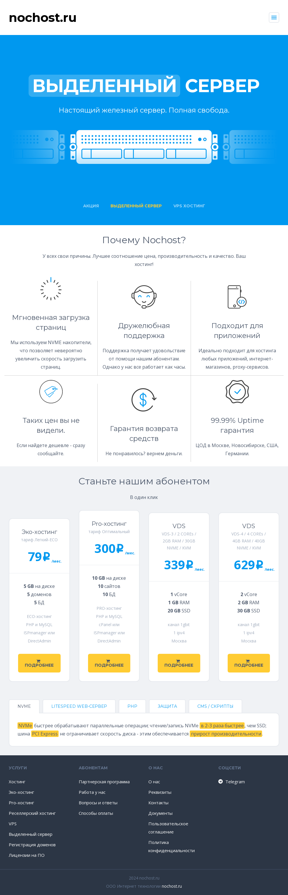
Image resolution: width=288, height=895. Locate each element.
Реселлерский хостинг (32, 813)
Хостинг (17, 781)
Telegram (231, 781)
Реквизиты (159, 792)
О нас (154, 781)
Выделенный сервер (30, 834)
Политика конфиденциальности (171, 846)
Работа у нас (92, 792)
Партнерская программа (104, 781)
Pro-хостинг (21, 802)
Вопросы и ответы (98, 802)
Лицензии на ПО (27, 855)
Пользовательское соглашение (168, 828)
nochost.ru (172, 886)
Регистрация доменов (32, 844)
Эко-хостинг (21, 792)
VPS (13, 823)
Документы (160, 813)
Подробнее (39, 663)
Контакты (158, 802)
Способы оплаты (96, 813)
